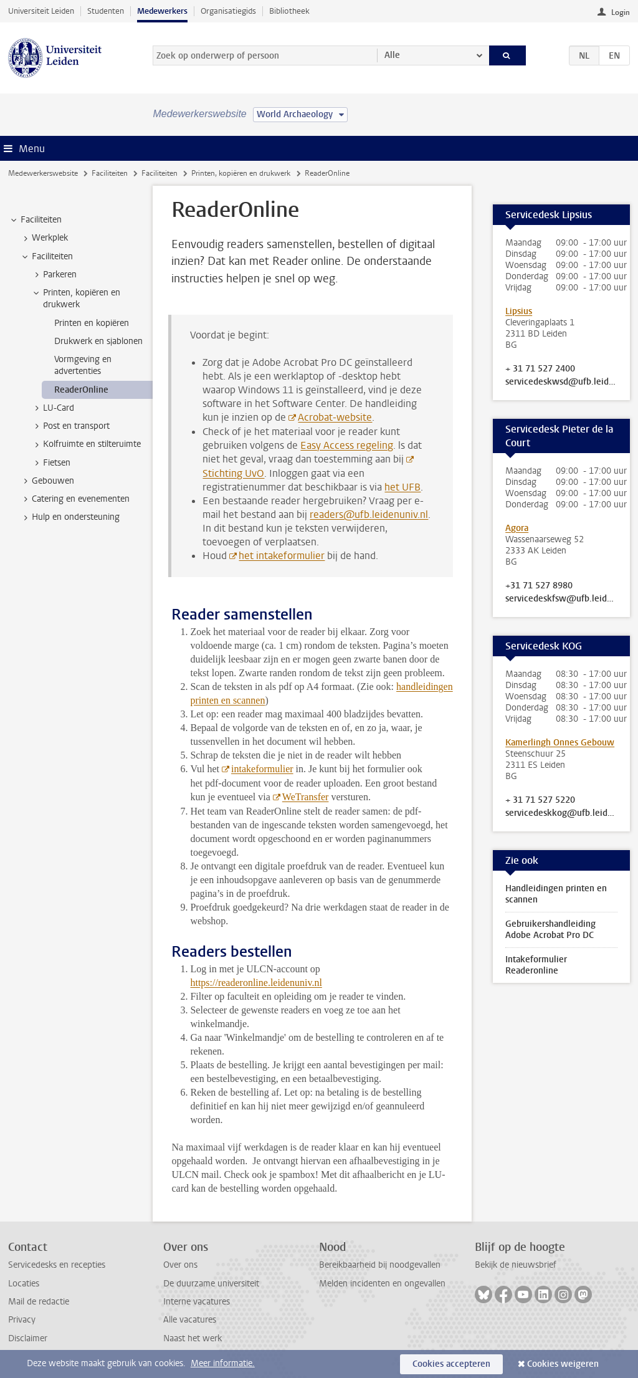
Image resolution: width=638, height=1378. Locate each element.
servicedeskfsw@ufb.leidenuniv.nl (561, 599)
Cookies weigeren (563, 1364)
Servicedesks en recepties (56, 1265)
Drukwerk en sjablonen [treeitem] (98, 341)
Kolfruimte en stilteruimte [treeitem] (86, 444)
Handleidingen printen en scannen (556, 894)
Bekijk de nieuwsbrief (515, 1265)
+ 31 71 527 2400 (540, 369)
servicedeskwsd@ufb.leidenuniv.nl (561, 382)
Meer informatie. (223, 1363)
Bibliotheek (289, 11)
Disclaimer (27, 1338)
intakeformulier (262, 768)
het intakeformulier (282, 555)
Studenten (105, 11)
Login (620, 12)
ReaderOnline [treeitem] (81, 390)
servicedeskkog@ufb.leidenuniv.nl (561, 813)
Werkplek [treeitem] (44, 238)
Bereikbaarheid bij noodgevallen (379, 1265)
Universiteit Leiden (41, 11)
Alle (392, 55)
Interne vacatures (196, 1302)
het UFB (402, 487)
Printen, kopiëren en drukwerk (240, 173)
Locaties (23, 1283)
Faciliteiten (110, 173)
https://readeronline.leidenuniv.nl (255, 982)
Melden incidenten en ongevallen (382, 1283)
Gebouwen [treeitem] (47, 481)
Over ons (180, 1265)
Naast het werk (192, 1338)
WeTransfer (305, 797)
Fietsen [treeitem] (50, 463)
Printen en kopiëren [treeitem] (91, 323)
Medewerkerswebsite (43, 173)
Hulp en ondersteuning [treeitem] (70, 517)
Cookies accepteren (451, 1364)
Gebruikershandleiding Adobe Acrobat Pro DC (550, 929)
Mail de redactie (38, 1302)
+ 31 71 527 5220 (540, 800)
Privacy (22, 1320)
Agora (516, 528)
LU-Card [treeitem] (52, 408)
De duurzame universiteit (211, 1283)
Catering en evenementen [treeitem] (75, 499)
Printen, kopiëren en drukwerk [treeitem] (75, 298)
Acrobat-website (335, 417)
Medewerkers (162, 11)
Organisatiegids (228, 11)
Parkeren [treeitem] (54, 275)
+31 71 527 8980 (539, 585)
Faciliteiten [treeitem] (35, 220)
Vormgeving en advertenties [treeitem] (83, 365)
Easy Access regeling (346, 445)
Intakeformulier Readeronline (536, 965)
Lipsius (518, 311)
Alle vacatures (189, 1320)
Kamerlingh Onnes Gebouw (559, 743)
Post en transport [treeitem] (70, 426)
